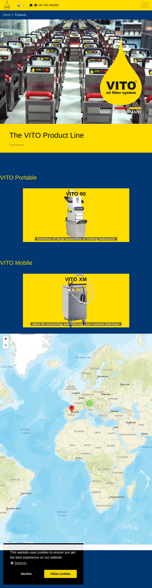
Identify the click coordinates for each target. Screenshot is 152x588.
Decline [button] (26, 573)
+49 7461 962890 (46, 5)
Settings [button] (18, 563)
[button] (71, 409)
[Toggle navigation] (145, 5)
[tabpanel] (76, 71)
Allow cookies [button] (60, 573)
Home (7, 14)
